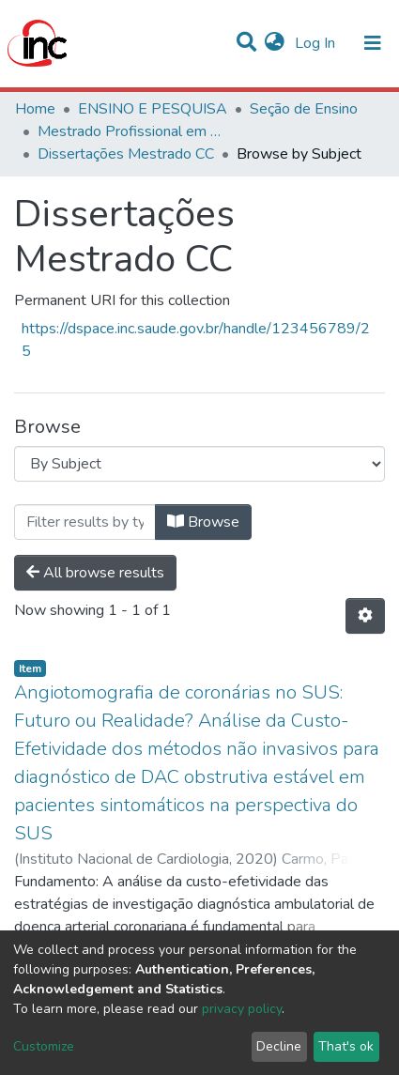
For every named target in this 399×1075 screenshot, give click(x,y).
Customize (43, 1046)
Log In (317, 43)
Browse (203, 522)
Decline (278, 1046)
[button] (274, 43)
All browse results (95, 572)
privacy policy (242, 1009)
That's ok (346, 1046)
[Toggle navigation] (372, 43)
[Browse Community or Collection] (199, 464)
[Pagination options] (365, 616)
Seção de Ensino (304, 109)
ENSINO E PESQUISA (152, 109)
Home (35, 109)
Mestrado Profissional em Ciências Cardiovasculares (131, 131)
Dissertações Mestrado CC (126, 154)
